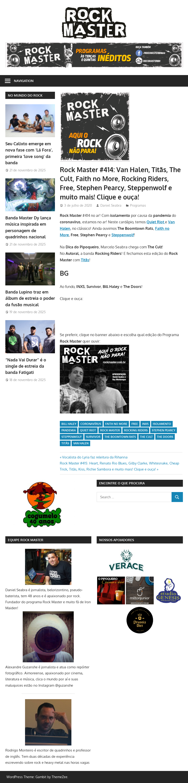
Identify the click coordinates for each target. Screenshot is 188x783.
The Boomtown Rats (120, 437)
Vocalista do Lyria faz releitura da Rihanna (94, 457)
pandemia (68, 430)
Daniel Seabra (110, 205)
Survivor (93, 437)
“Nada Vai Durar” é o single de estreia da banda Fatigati (25, 366)
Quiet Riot (88, 430)
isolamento (162, 424)
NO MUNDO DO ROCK (25, 95)
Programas (138, 205)
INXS (145, 424)
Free (134, 424)
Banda (30, 298)
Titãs (65, 443)
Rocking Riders (136, 430)
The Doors (165, 437)
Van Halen (81, 443)
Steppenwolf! (71, 437)
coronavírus (90, 424)
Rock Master (110, 430)
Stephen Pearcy (163, 430)
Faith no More (116, 424)
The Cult (146, 437)
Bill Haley (68, 424)
